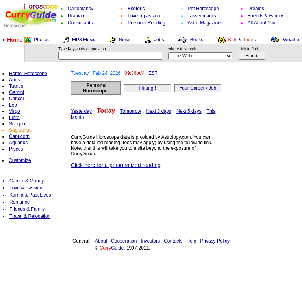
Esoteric (136, 8)
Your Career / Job (197, 88)
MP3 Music (83, 39)
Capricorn (19, 136)
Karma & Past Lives (30, 195)
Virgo (14, 111)
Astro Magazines (205, 23)
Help (191, 241)
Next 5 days (188, 111)
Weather (292, 39)
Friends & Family (265, 15)
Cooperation (124, 241)
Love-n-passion (144, 15)
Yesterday (81, 111)
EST (152, 73)
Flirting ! (147, 88)
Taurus (16, 86)
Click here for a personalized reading (116, 165)
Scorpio (17, 124)
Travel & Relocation (29, 216)
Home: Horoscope (28, 73)
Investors (150, 241)
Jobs (159, 39)
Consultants (80, 23)
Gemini (16, 92)
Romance (19, 202)
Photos (41, 39)
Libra (14, 117)
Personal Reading (146, 23)
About (101, 241)
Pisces (16, 149)
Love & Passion (25, 188)
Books (196, 39)
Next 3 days (158, 111)
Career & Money (26, 181)
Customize (20, 160)
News (125, 39)
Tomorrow (130, 111)
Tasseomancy (202, 15)
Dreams (256, 8)
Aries (14, 80)
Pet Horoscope (203, 8)
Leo (13, 105)
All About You (262, 23)
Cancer (16, 98)
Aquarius (18, 142)
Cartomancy (80, 8)
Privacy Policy (215, 241)
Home (14, 40)
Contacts (173, 241)
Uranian (76, 15)
